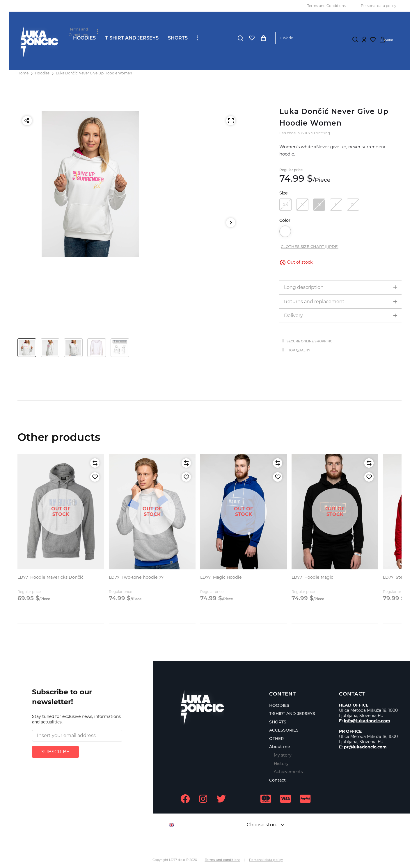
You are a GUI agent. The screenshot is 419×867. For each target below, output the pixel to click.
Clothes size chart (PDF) (309, 246)
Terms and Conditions (326, 5)
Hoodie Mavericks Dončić (50, 577)
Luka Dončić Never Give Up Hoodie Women (94, 73)
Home (23, 73)
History (281, 763)
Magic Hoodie (221, 577)
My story (283, 755)
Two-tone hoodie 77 (136, 577)
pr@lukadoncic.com (365, 747)
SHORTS (178, 38)
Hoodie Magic (312, 577)
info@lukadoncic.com (367, 720)
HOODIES (84, 38)
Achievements (288, 771)
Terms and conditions (222, 860)
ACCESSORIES (284, 730)
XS (285, 204)
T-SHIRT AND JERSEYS (132, 38)
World (288, 38)
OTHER (276, 738)
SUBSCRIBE (55, 752)
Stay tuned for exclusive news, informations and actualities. (76, 719)
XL (353, 204)
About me (279, 746)
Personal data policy (378, 5)
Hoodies (42, 73)
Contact (277, 780)
